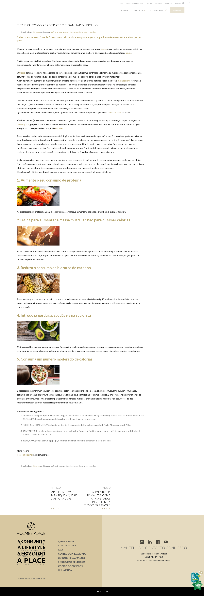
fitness (104, 49)
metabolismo (124, 80)
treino (22, 72)
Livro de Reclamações (72, 557)
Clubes (124, 10)
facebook (158, 542)
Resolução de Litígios (71, 562)
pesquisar (178, 3)
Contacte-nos (67, 545)
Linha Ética (65, 570)
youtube (166, 542)
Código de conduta (70, 566)
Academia (168, 3)
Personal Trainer (25, 454)
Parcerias (148, 3)
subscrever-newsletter (134, 3)
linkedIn (150, 542)
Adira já (177, 10)
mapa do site (102, 591)
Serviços (138, 10)
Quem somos (66, 541)
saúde (128, 53)
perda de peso (114, 112)
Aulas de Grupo (156, 10)
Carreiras (158, 3)
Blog (121, 3)
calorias (59, 128)
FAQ (60, 549)
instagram (142, 542)
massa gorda (23, 124)
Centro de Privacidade (72, 553)
